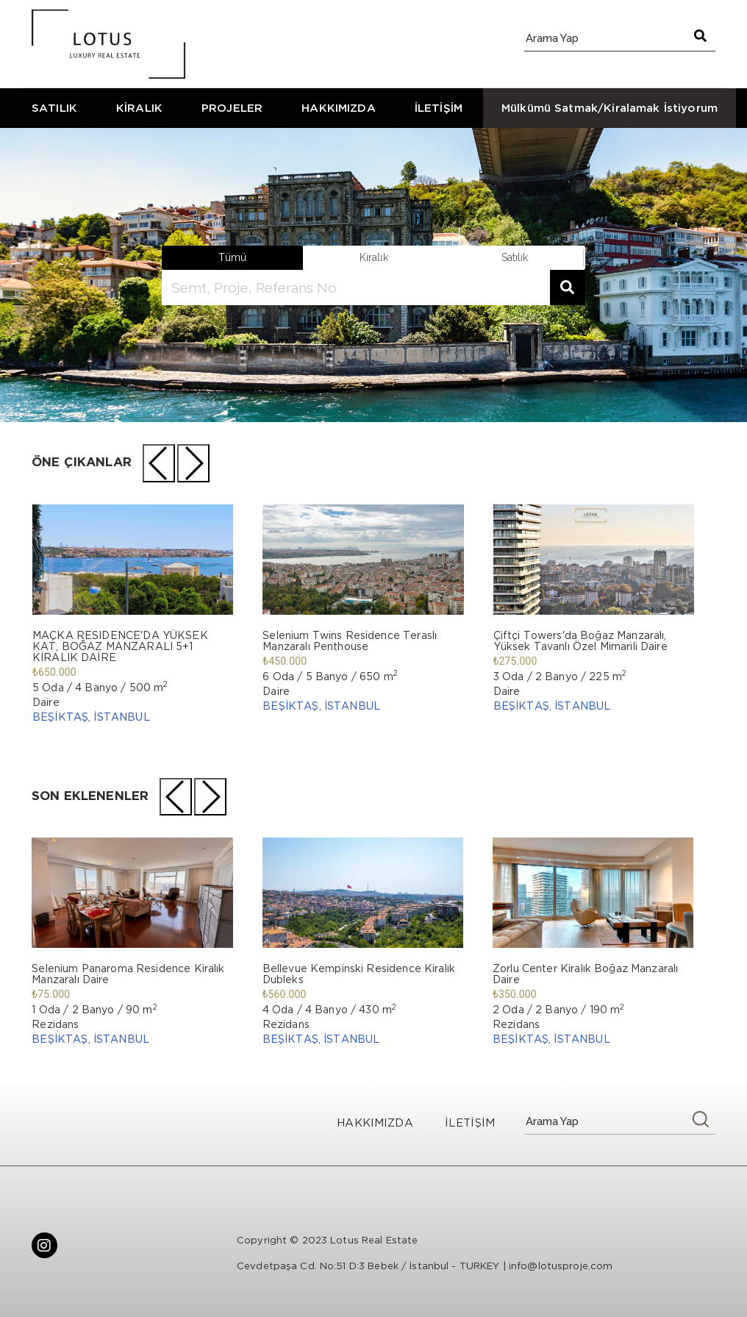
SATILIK (54, 107)
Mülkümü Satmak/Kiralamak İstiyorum (609, 107)
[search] (356, 287)
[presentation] (159, 463)
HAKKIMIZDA (338, 107)
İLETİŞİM (438, 107)
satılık (515, 257)
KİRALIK (139, 107)
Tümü (232, 257)
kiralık (374, 257)
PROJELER (231, 107)
